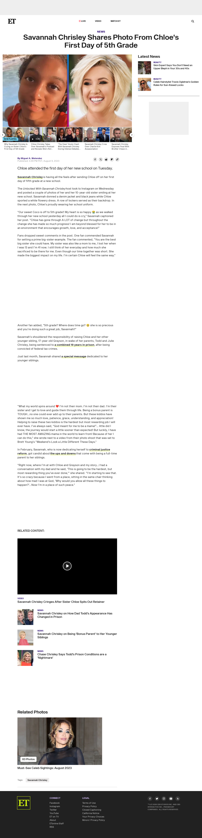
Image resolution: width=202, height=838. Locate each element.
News (101, 32)
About (53, 820)
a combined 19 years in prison (74, 345)
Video (98, 21)
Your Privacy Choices (93, 816)
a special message (73, 357)
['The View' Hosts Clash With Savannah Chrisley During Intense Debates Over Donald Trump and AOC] (69, 139)
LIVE (83, 21)
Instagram (55, 806)
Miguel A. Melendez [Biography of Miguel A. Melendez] (31, 158)
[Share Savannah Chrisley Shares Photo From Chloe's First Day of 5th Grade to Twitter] (100, 160)
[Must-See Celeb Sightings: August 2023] (67, 741)
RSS (52, 827)
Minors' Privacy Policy (93, 820)
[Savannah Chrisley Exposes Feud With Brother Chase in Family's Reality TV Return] (123, 139)
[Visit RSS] (177, 799)
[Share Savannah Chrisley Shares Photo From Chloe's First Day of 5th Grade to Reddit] (106, 160)
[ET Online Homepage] (12, 21)
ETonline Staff (57, 823)
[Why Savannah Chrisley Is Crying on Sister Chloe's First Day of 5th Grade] (15, 139)
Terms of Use (89, 803)
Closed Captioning (91, 809)
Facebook (55, 803)
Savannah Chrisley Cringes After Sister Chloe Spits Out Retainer (61, 602)
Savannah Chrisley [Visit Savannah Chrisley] (37, 780)
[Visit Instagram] (164, 799)
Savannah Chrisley (30, 177)
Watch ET (116, 21)
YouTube (54, 813)
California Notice (90, 813)
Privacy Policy (89, 806)
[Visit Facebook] (150, 799)
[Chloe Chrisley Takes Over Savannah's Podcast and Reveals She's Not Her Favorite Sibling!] (42, 139)
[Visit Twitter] (157, 799)
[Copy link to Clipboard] (117, 160)
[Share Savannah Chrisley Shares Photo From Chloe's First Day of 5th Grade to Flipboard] (111, 160)
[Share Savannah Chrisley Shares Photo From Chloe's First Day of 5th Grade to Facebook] (95, 160)
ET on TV (54, 816)
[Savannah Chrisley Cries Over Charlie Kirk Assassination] (96, 139)
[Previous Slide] (2, 135)
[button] (67, 566)
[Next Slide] (132, 135)
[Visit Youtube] (171, 799)
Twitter (53, 809)
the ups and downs (63, 454)
